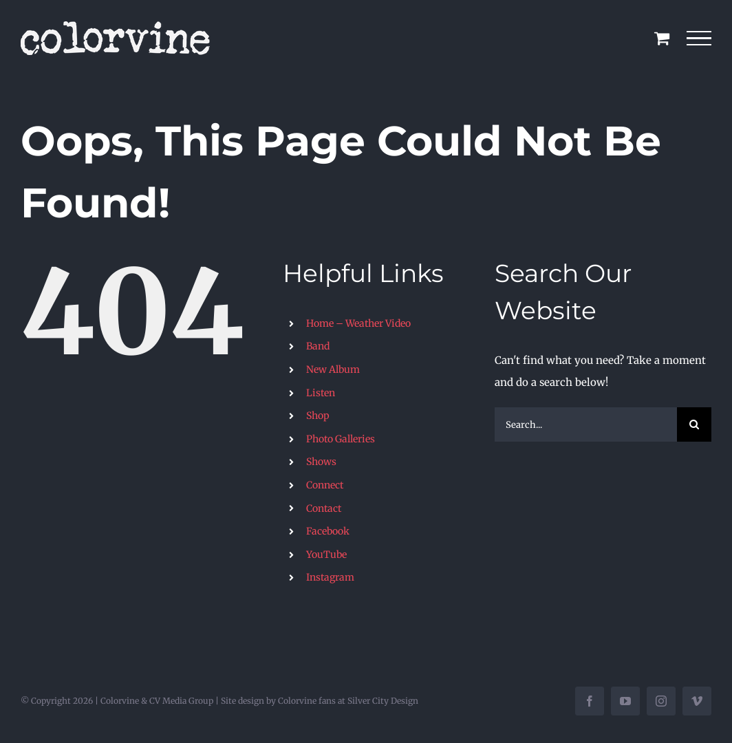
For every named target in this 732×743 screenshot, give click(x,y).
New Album (333, 369)
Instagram (330, 577)
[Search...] (586, 424)
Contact (323, 508)
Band (318, 346)
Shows (321, 461)
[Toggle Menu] (699, 38)
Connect (324, 485)
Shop (318, 415)
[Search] (694, 424)
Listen (320, 393)
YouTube (326, 554)
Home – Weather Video (358, 323)
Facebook (327, 531)
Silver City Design (382, 701)
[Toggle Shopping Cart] (661, 38)
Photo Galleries (340, 439)
